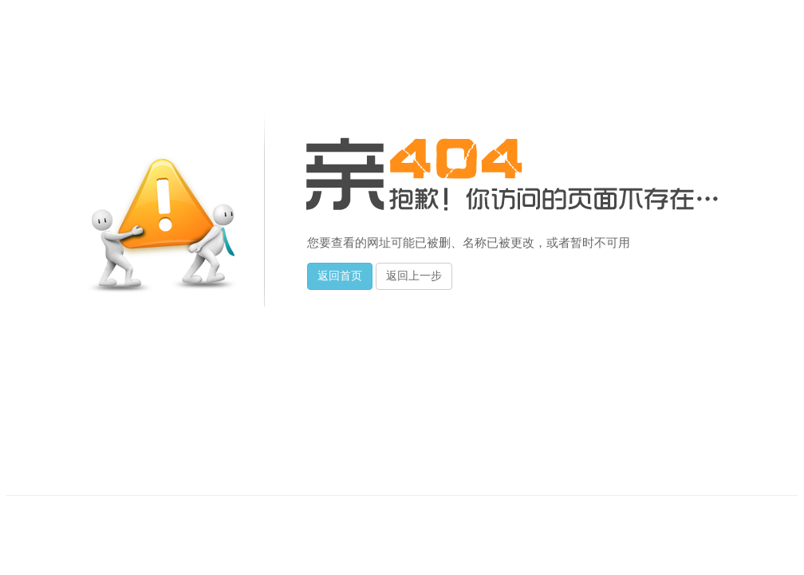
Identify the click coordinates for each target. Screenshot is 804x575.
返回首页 (339, 276)
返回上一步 (414, 276)
